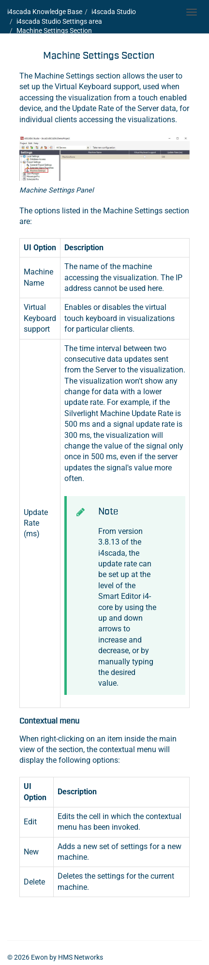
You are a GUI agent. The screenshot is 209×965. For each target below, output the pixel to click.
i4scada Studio (113, 12)
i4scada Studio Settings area (59, 21)
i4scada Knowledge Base (44, 12)
